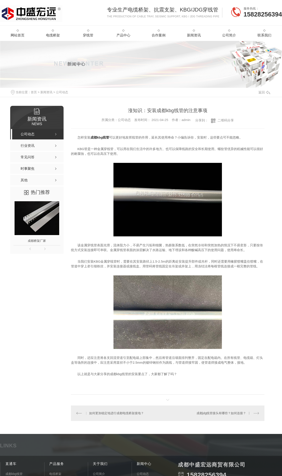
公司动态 (62, 92)
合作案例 (159, 35)
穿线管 (88, 35)
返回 (264, 92)
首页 (34, 92)
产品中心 (123, 35)
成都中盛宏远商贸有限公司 (212, 464)
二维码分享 (226, 120)
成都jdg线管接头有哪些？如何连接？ (221, 413)
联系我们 (264, 35)
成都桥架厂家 (37, 240)
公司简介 (229, 35)
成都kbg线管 (99, 137)
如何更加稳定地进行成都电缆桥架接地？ (116, 413)
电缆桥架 (53, 35)
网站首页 (18, 35)
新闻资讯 (194, 35)
